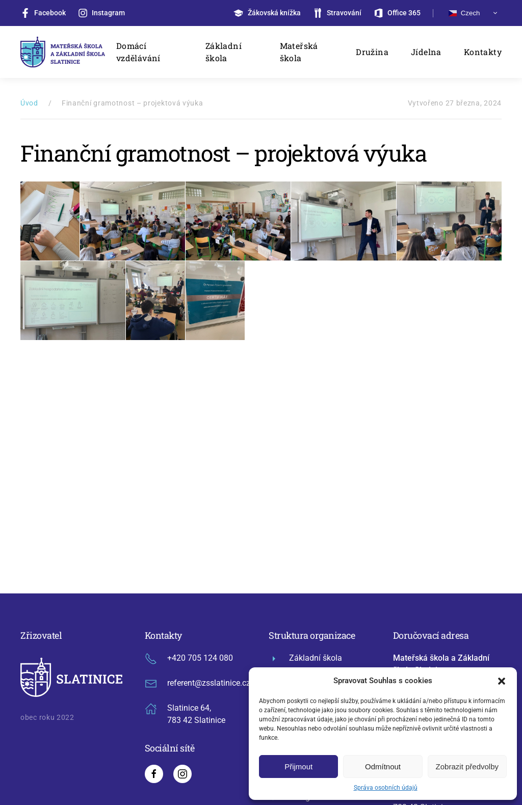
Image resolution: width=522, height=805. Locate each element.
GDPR (209, 730)
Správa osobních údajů (385, 787)
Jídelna (426, 51)
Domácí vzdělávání (138, 51)
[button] (502, 681)
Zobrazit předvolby (467, 766)
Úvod (29, 103)
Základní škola (223, 51)
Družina (372, 51)
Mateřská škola (299, 51)
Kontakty (483, 51)
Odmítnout (383, 766)
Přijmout (298, 766)
